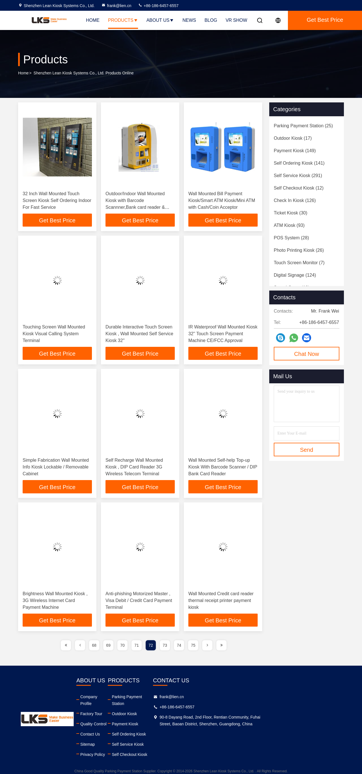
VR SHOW (236, 20)
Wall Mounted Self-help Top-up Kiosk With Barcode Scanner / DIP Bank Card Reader (222, 468)
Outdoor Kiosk (186, 709)
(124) (295, 275)
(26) (299, 250)
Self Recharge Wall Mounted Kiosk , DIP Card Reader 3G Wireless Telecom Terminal (134, 468)
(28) (291, 237)
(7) (299, 262)
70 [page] (122, 647)
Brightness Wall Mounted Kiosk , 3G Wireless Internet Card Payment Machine (55, 602)
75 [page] (193, 647)
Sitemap (118, 739)
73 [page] (165, 647)
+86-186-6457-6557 (158, 5)
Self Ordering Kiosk (191, 729)
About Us (160, 20)
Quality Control (124, 719)
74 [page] (179, 647)
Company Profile (125, 698)
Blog (210, 20)
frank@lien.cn (116, 5)
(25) (303, 125)
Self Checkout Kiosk (192, 749)
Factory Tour (122, 709)
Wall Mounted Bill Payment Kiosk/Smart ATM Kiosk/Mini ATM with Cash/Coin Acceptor (221, 200)
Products (123, 20)
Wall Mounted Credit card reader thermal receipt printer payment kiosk (221, 602)
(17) (293, 138)
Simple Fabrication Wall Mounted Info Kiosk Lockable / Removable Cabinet (56, 468)
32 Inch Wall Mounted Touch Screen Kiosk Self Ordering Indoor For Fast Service (57, 200)
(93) (289, 225)
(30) (290, 212)
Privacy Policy (123, 749)
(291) (298, 175)
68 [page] (94, 647)
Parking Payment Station (196, 698)
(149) (295, 150)
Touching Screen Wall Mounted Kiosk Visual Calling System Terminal (54, 334)
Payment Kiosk (187, 719)
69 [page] (108, 647)
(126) (295, 200)
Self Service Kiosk (190, 739)
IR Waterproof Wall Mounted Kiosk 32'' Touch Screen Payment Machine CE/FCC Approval (222, 334)
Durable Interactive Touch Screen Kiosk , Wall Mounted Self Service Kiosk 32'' (139, 334)
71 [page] (136, 647)
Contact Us (120, 729)
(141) (299, 163)
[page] (66, 647)
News (189, 20)
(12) (299, 188)
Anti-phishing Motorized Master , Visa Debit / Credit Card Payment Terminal (138, 602)
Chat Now (306, 354)
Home (93, 20)
